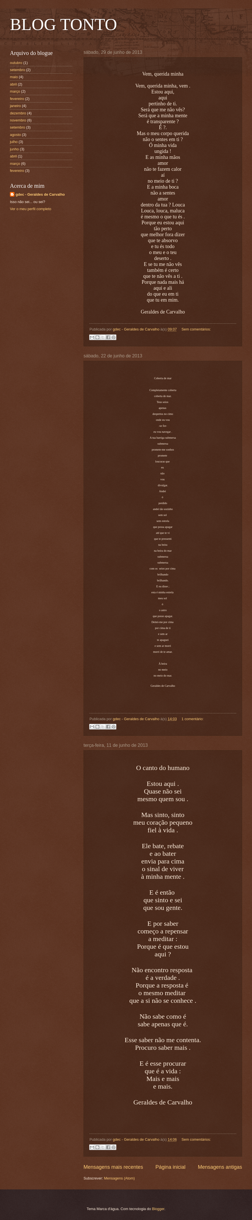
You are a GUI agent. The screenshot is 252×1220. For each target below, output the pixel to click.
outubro (16, 63)
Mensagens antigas (220, 1167)
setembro (17, 70)
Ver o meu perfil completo (30, 209)
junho (14, 149)
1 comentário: (192, 719)
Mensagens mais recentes (113, 1167)
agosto (15, 135)
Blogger (158, 1209)
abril (13, 84)
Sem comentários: (196, 329)
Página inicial (170, 1167)
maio (14, 77)
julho (14, 142)
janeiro (15, 106)
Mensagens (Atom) (119, 1178)
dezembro (18, 113)
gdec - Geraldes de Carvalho (40, 194)
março (15, 91)
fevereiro (17, 99)
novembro (18, 120)
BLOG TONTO (63, 24)
